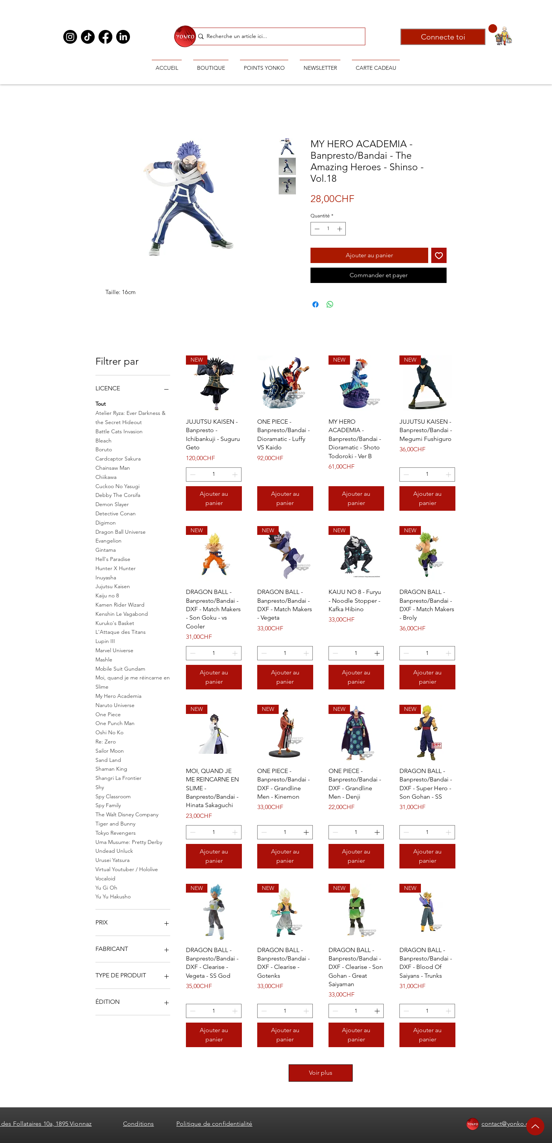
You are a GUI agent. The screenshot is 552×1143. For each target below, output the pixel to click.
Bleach (103, 440)
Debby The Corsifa (117, 494)
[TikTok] (88, 37)
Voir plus (320, 1072)
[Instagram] (70, 37)
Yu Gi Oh (106, 887)
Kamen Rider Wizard (120, 604)
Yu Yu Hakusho (113, 896)
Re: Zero (105, 741)
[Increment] (340, 228)
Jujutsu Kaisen (112, 586)
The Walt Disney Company (126, 814)
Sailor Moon (109, 750)
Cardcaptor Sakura (118, 458)
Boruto (103, 449)
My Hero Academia (118, 695)
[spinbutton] (328, 228)
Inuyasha (105, 577)
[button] (492, 28)
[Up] (535, 1126)
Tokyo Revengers (115, 832)
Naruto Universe (115, 705)
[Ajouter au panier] (214, 498)
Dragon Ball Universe (120, 531)
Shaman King (111, 768)
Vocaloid (105, 878)
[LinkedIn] (123, 37)
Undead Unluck (114, 850)
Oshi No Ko (109, 732)
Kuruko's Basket (114, 623)
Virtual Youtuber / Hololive (126, 869)
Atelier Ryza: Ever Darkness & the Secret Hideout (130, 417)
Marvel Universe (114, 650)
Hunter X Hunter (115, 568)
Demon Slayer (112, 504)
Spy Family (108, 805)
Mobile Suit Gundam (120, 668)
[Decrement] (316, 228)
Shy (99, 787)
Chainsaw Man (112, 467)
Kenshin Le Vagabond (121, 613)
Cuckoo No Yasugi (117, 486)
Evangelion (108, 540)
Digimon (105, 522)
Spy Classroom (113, 796)
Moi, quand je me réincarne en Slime (132, 681)
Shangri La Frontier (118, 777)
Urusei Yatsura (112, 859)
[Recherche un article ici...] (278, 36)
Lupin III (105, 641)
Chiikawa (106, 476)
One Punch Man (115, 723)
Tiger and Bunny (115, 823)
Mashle (103, 659)
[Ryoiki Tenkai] (185, 36)
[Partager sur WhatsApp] (330, 304)
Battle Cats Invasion (119, 431)
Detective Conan (115, 513)
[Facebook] (105, 37)
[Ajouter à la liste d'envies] (439, 255)
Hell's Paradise (112, 558)
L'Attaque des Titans (120, 631)
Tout (100, 403)
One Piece (108, 714)
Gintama (105, 549)
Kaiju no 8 (107, 595)
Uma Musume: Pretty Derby (128, 841)
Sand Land (108, 759)
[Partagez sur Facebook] (315, 304)
